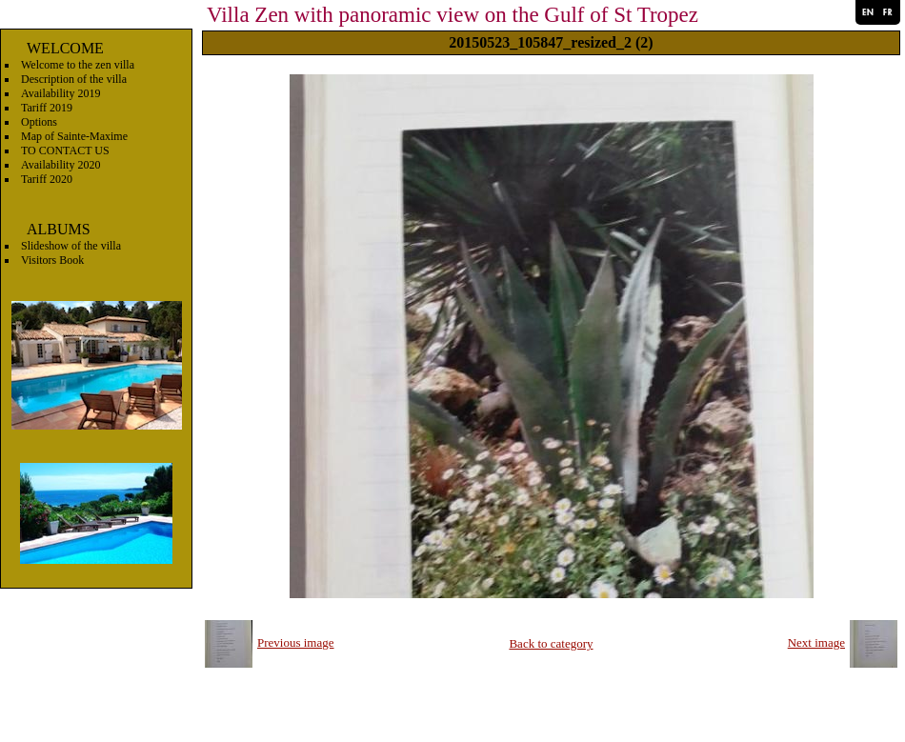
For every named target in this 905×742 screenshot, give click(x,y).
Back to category (551, 643)
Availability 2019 (60, 93)
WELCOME (65, 48)
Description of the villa (74, 79)
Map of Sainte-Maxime (74, 136)
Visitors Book (52, 260)
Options (39, 122)
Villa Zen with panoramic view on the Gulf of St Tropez (452, 15)
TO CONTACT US (65, 150)
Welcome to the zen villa (77, 64)
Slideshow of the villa (71, 245)
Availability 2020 (60, 164)
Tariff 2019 (46, 107)
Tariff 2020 (46, 179)
